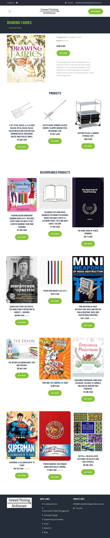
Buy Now (63, 53)
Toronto (70, 3)
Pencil (79, 37)
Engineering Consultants (53, 519)
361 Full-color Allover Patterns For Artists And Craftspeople (88, 459)
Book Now (95, 11)
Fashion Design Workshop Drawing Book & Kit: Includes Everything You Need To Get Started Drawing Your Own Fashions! (22, 221)
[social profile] (16, 3)
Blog (46, 532)
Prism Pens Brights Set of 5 (55, 290)
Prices (46, 524)
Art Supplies (71, 37)
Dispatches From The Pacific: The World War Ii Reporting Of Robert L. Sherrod (22, 309)
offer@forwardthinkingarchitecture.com (88, 3)
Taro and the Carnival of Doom (55, 382)
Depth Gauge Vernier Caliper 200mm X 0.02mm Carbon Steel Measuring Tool (55, 128)
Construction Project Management (55, 511)
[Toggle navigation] (10, 11)
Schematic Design (51, 515)
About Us (47, 528)
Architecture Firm (50, 504)
